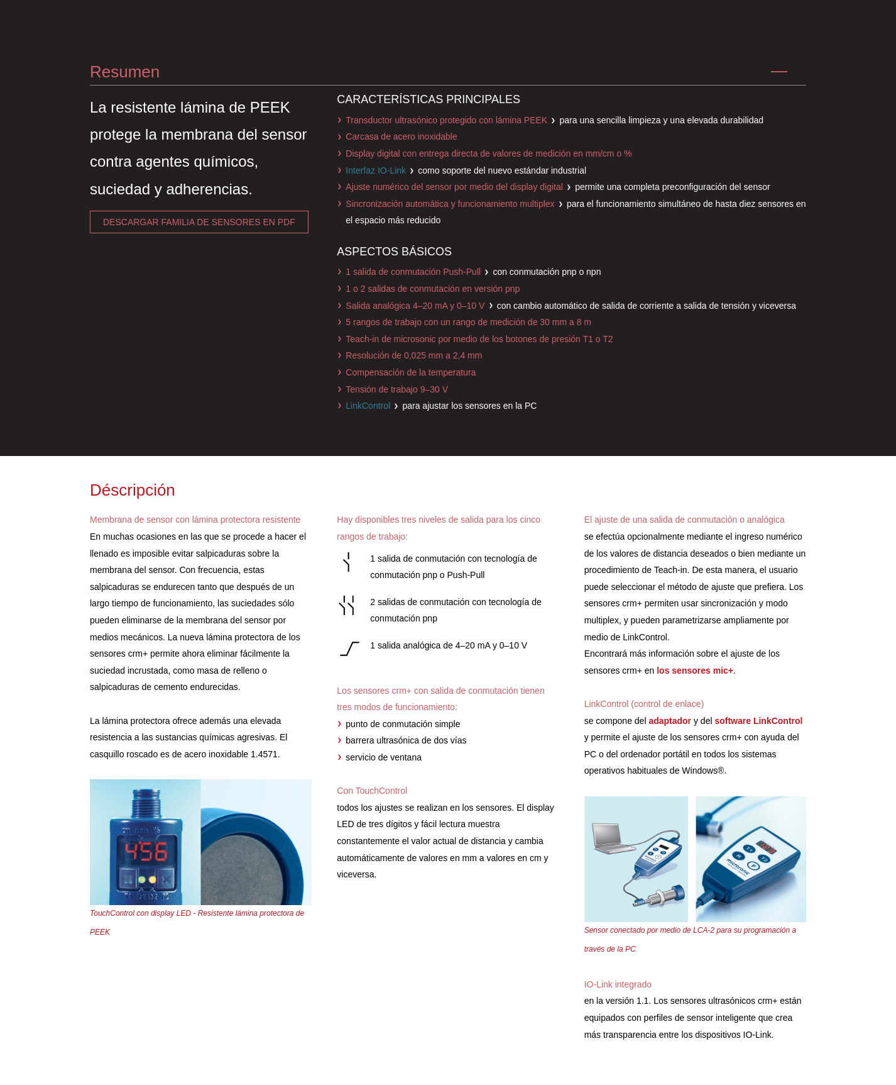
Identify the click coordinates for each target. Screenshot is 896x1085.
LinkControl (368, 406)
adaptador (669, 721)
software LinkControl (758, 721)
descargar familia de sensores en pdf (199, 222)
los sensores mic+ (695, 670)
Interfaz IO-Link (376, 170)
